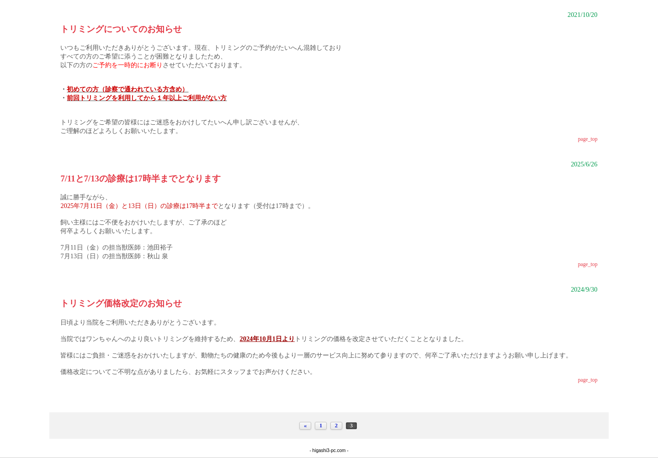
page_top (588, 139)
